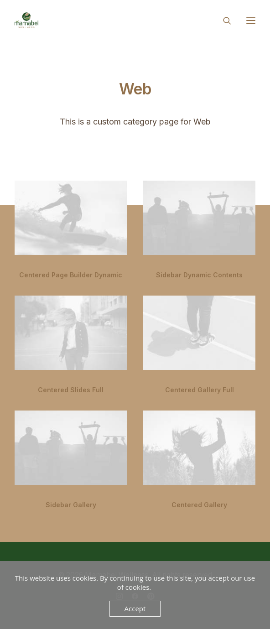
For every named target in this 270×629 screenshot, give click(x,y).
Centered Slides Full (71, 390)
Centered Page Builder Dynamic (70, 275)
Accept (135, 608)
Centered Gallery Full (199, 390)
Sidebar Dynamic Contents (199, 275)
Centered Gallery (199, 505)
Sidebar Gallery (71, 505)
